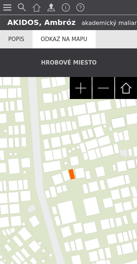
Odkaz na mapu (64, 39)
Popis (16, 39)
